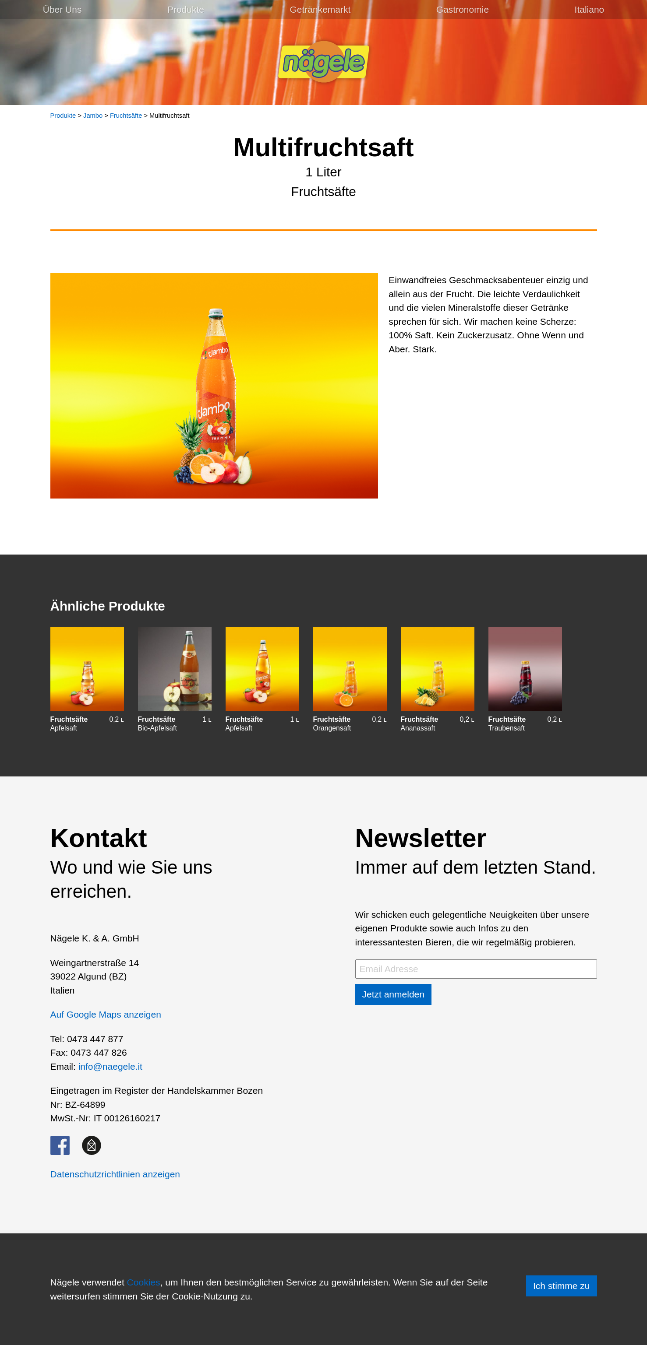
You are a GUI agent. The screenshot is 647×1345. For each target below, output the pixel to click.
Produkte (185, 9)
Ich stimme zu (561, 1286)
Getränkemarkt (320, 9)
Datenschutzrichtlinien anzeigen (115, 1174)
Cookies (143, 1282)
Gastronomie (462, 9)
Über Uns (62, 9)
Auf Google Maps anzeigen (105, 1014)
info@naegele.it (110, 1066)
